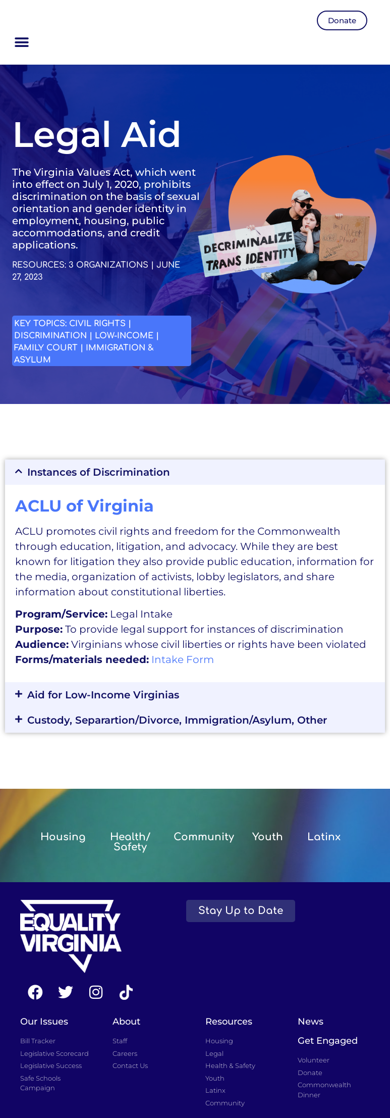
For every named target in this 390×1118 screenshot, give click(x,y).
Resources (228, 1021)
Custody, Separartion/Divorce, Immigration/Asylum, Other (177, 720)
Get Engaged (328, 1040)
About (126, 1021)
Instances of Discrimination (98, 472)
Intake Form (182, 659)
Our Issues (44, 1021)
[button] (21, 42)
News (310, 1021)
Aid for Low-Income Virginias (103, 695)
